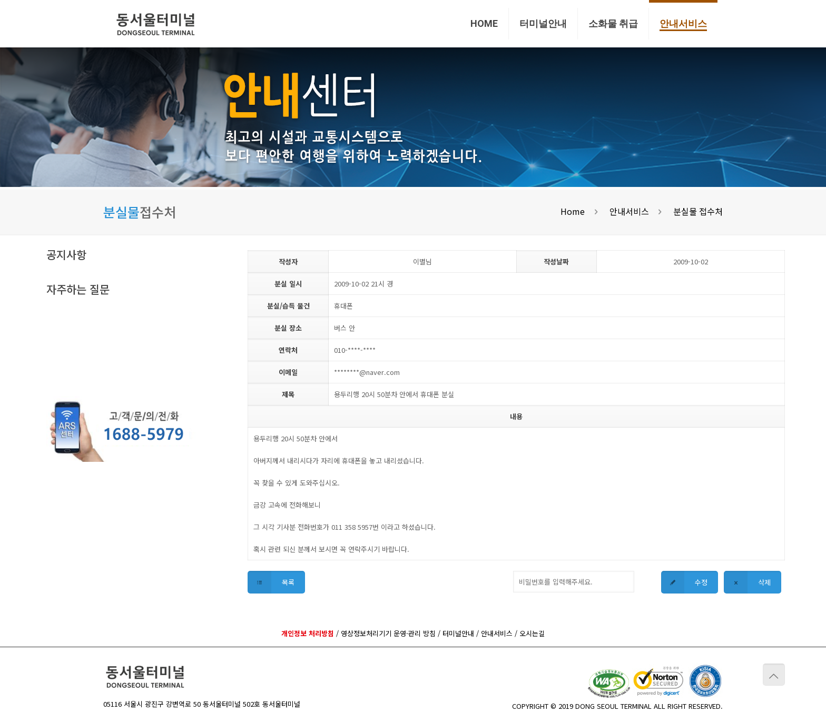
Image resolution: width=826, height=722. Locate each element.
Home (572, 211)
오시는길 (532, 633)
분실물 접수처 (698, 211)
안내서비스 (629, 211)
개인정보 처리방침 (307, 633)
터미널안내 (458, 633)
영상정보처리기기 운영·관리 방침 (388, 633)
